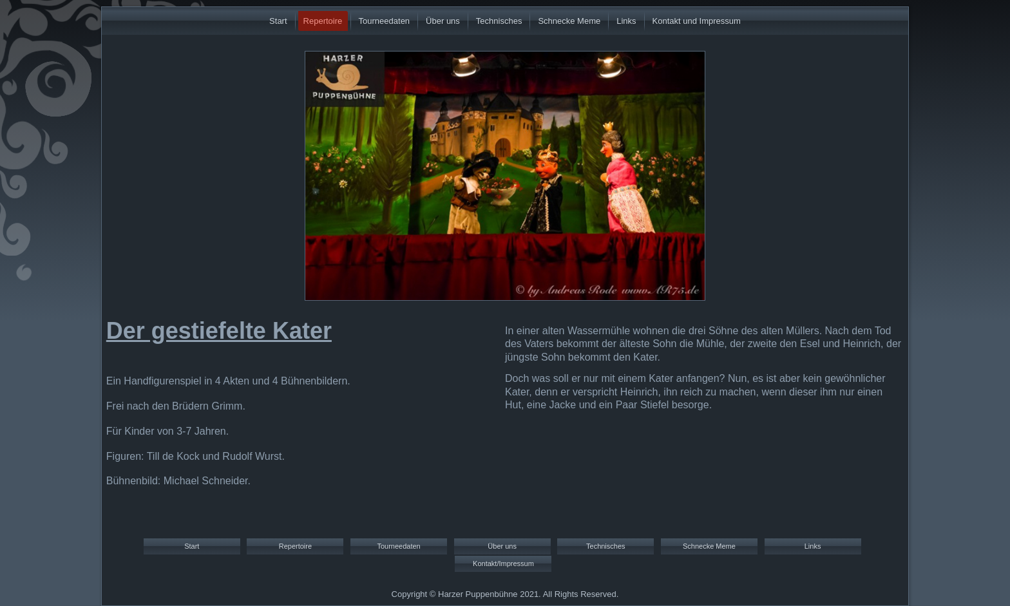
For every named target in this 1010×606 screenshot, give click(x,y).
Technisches (499, 21)
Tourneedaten (384, 21)
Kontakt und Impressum (697, 21)
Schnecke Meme (569, 21)
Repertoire (323, 21)
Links (626, 21)
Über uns (443, 21)
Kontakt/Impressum (503, 563)
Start (278, 21)
